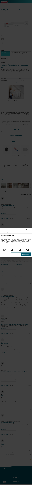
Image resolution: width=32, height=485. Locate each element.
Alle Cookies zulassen (26, 254)
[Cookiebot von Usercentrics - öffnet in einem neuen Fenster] (26, 229)
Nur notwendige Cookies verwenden (15, 254)
